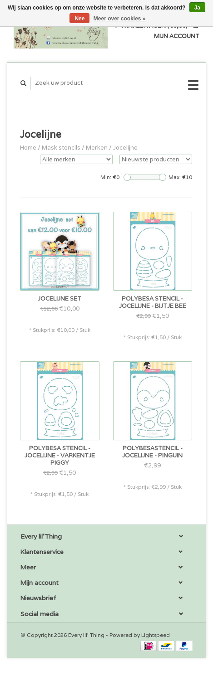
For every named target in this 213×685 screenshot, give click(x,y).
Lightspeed (155, 635)
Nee (79, 18)
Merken (97, 147)
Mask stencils (61, 147)
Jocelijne (125, 147)
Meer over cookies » (120, 18)
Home (28, 147)
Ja (197, 8)
